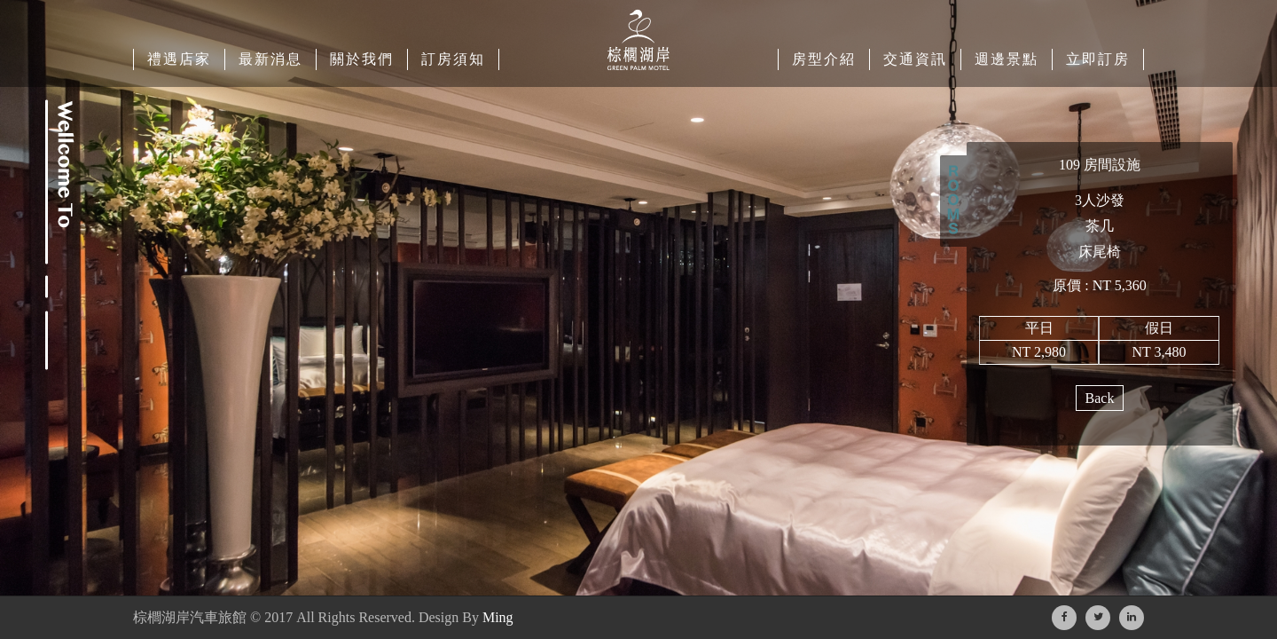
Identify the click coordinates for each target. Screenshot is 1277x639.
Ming (497, 617)
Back (1100, 398)
